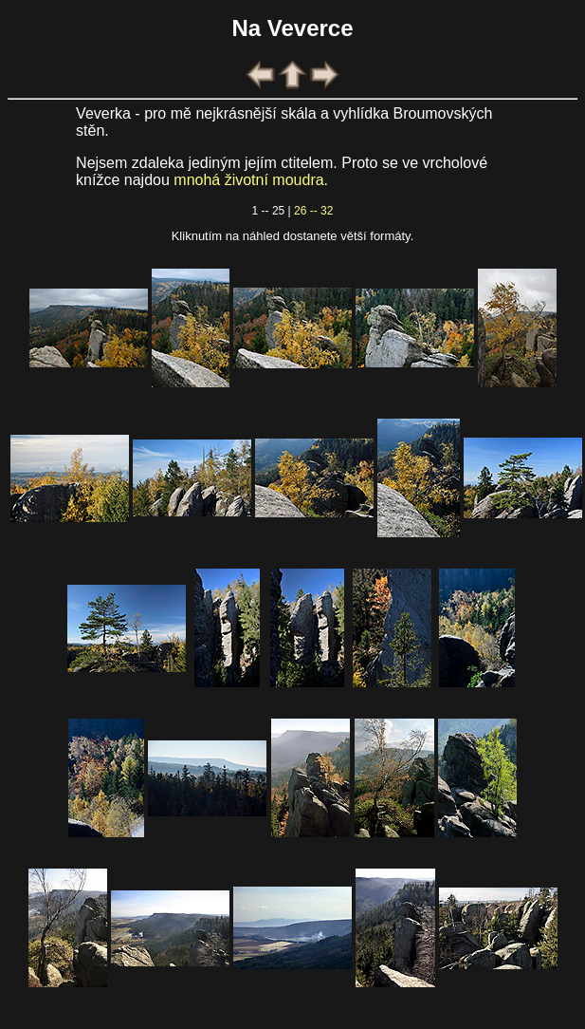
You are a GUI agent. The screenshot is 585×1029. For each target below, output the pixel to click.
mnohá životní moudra (248, 180)
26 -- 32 (313, 210)
